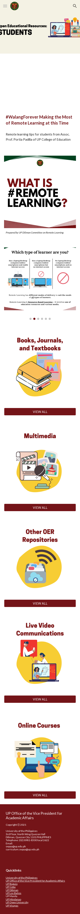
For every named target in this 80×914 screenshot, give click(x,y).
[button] (5, 6)
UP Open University (17, 902)
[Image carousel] (40, 283)
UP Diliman (12, 890)
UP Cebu (11, 886)
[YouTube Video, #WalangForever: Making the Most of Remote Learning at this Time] (40, 80)
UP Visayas (12, 905)
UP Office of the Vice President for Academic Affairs (35, 880)
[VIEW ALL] (40, 412)
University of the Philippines (22, 877)
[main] (40, 120)
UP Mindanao (13, 899)
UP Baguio (11, 883)
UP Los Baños (13, 893)
